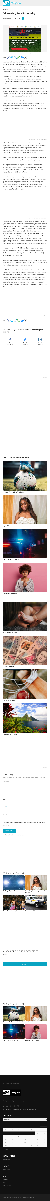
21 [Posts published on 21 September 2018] (31, 1142)
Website (5, 815)
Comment (6, 781)
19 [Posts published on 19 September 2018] (18, 1142)
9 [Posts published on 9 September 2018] (44, 1136)
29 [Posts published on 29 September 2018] (37, 1145)
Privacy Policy (6, 1169)
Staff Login (5, 1179)
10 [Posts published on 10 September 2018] (6, 1139)
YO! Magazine (6, 1159)
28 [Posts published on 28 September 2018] (31, 1145)
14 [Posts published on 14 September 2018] (31, 1139)
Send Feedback (7, 1185)
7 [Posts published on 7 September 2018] (31, 1136)
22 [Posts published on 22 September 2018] (37, 1142)
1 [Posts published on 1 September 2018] (37, 1133)
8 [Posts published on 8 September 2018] (37, 1136)
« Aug (4, 1149)
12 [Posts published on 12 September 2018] (18, 1139)
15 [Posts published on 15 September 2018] (37, 1139)
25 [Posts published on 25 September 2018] (12, 1145)
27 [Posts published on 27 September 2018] (25, 1145)
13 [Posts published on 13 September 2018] (25, 1139)
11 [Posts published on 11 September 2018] (12, 1139)
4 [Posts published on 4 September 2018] (12, 1136)
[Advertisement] (25, 126)
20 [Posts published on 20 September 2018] (25, 1142)
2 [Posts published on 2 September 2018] (44, 1133)
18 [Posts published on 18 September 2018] (12, 1142)
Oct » (7, 1149)
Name (5, 799)
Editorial (5, 9)
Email (5, 807)
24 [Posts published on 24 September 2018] (6, 1145)
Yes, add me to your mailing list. (13, 835)
